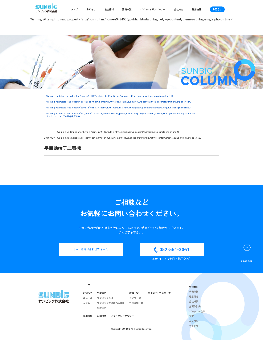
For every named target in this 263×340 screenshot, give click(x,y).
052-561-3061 (174, 249)
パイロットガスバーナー (152, 9)
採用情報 (196, 9)
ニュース (87, 297)
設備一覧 (126, 9)
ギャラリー (195, 321)
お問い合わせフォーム (94, 249)
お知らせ (91, 9)
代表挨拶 (193, 291)
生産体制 (109, 9)
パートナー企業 (197, 311)
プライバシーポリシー (122, 315)
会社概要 (193, 301)
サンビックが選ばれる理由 (111, 302)
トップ (74, 9)
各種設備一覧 (136, 302)
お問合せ (217, 9)
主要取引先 (195, 306)
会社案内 (178, 9)
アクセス (193, 326)
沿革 (191, 316)
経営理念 (193, 296)
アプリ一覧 (135, 297)
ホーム (49, 116)
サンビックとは (105, 297)
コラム (86, 302)
